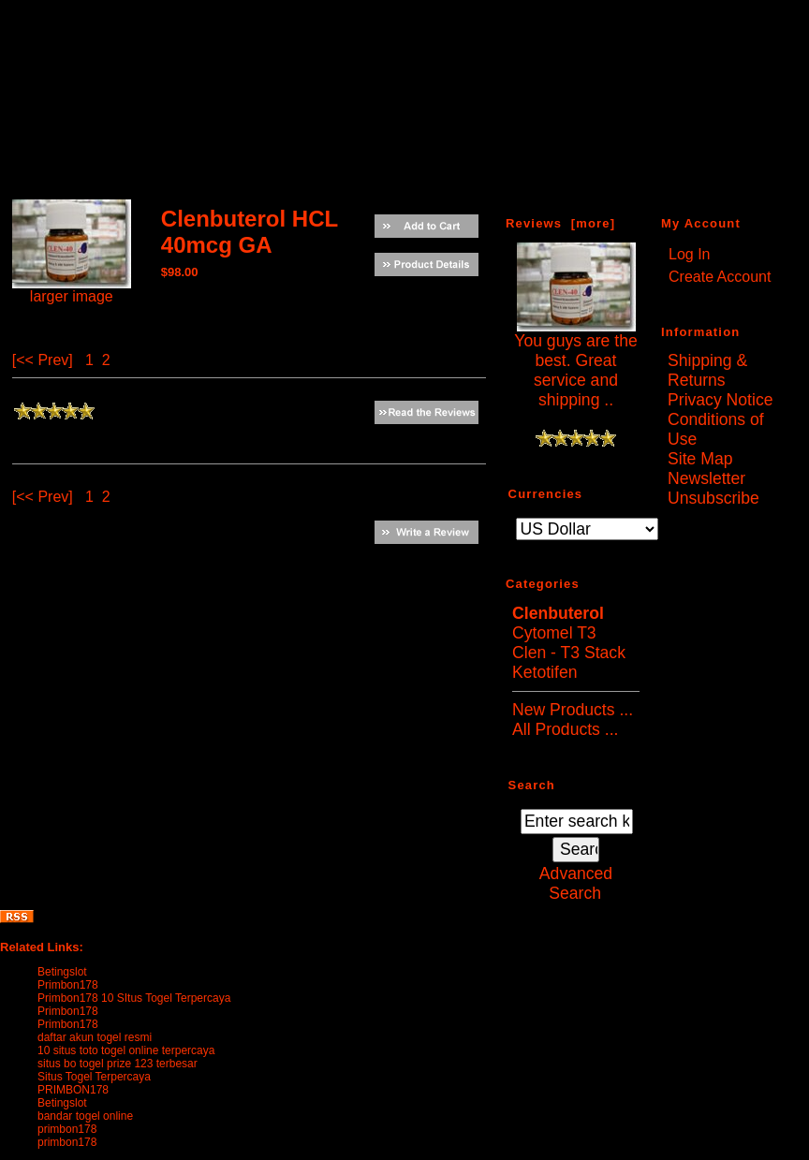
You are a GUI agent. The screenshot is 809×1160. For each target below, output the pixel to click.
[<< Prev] (42, 360)
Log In (689, 254)
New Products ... (572, 709)
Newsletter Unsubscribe (713, 488)
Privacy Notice (720, 399)
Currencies (545, 493)
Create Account (720, 277)
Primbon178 (67, 984)
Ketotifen (544, 672)
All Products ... (565, 729)
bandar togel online (85, 1116)
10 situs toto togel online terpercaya (125, 1050)
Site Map (700, 458)
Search (531, 784)
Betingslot (62, 971)
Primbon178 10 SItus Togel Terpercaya (133, 998)
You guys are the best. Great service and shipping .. (575, 362)
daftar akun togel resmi (94, 1037)
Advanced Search (575, 883)
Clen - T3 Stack (568, 652)
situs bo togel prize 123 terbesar (117, 1063)
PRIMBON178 (73, 1089)
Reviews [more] (560, 223)
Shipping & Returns (707, 370)
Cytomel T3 (554, 633)
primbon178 (66, 1129)
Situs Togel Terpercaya (94, 1076)
